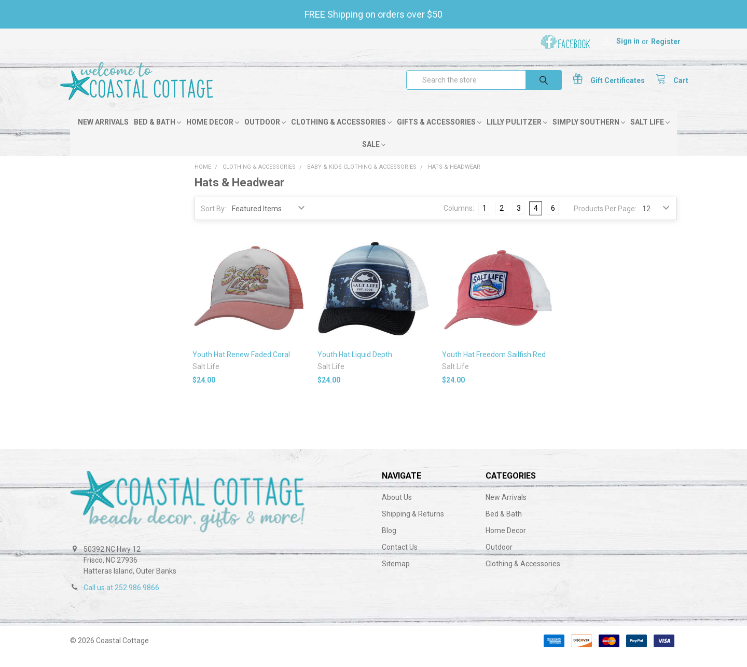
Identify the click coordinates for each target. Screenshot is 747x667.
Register (666, 41)
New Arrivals (103, 133)
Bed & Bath (157, 133)
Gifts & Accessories (439, 133)
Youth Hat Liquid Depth (354, 365)
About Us (397, 509)
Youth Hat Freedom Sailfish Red (494, 365)
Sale (373, 156)
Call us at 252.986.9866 (121, 599)
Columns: (459, 219)
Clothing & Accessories (341, 133)
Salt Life (650, 133)
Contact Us (400, 558)
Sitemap (396, 575)
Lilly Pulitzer (517, 133)
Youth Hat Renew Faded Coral (241, 365)
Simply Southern (588, 133)
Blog (389, 542)
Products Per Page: (605, 220)
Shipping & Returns (413, 525)
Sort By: (213, 220)
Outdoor (265, 133)
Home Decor (212, 133)
